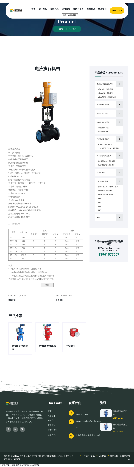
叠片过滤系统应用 (120, 413)
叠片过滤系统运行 (120, 426)
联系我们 (102, 8)
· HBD (99, 206)
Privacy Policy (89, 456)
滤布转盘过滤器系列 (104, 156)
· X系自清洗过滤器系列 (105, 93)
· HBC (99, 202)
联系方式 (51, 434)
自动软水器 (101, 172)
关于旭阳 (43, 8)
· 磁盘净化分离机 (103, 132)
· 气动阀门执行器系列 (104, 191)
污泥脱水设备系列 (103, 139)
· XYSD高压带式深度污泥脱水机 (108, 148)
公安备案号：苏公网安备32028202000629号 (19, 465)
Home (60, 29)
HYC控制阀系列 (102, 181)
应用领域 (66, 8)
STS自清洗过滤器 (20, 348)
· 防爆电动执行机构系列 (105, 194)
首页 (33, 8)
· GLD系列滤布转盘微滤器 (106, 161)
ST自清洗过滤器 (47, 346)
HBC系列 (70, 346)
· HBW (99, 210)
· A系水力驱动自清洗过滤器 (106, 97)
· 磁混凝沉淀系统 (103, 128)
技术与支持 (52, 430)
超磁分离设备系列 (103, 122)
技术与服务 (78, 8)
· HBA (99, 198)
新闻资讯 (91, 8)
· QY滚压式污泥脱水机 (104, 144)
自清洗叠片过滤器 (103, 104)
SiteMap (102, 456)
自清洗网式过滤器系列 (105, 84)
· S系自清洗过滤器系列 (105, 89)
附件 (98, 218)
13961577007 (117, 10)
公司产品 (54, 8)
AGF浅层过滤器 (102, 113)
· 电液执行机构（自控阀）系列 (107, 187)
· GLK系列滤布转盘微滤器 (106, 165)
